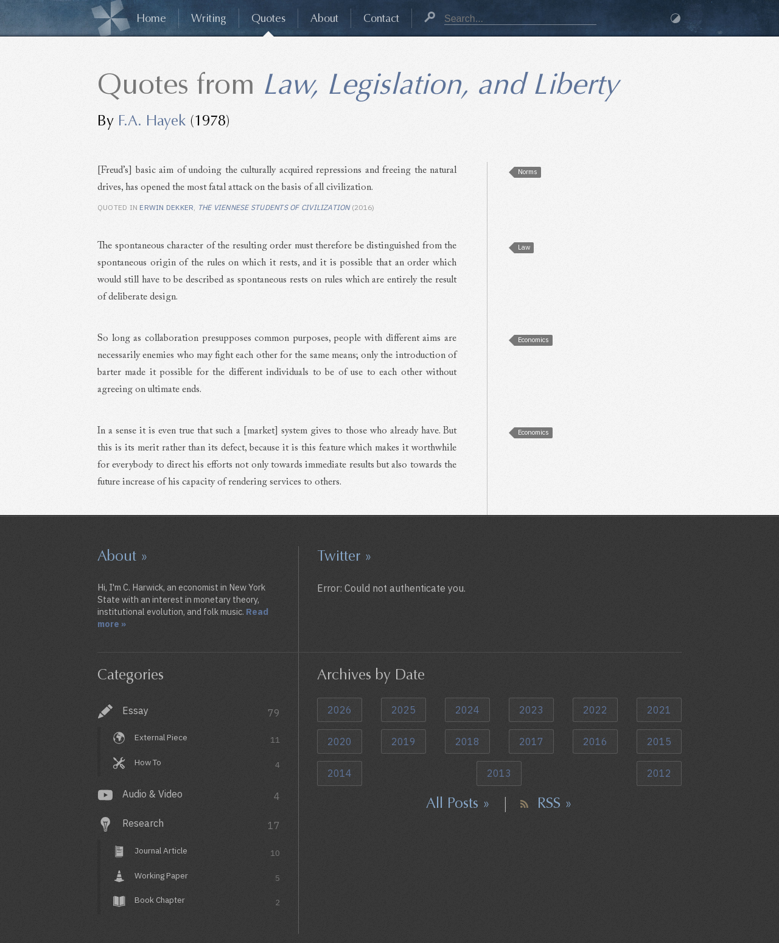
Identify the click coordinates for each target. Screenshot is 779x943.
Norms (527, 171)
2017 (531, 741)
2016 (595, 741)
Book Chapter (206, 902)
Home (151, 18)
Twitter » (344, 555)
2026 (339, 710)
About (324, 18)
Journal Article (206, 852)
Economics (533, 339)
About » (122, 555)
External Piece (206, 739)
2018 (467, 741)
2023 (531, 710)
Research (201, 824)
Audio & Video (201, 795)
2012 (659, 773)
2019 (403, 741)
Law (524, 247)
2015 (659, 741)
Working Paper (206, 877)
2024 (467, 710)
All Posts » (458, 803)
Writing (208, 18)
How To (206, 764)
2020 (339, 741)
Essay (201, 712)
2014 (339, 773)
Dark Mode (675, 18)
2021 (659, 710)
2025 (403, 710)
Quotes (268, 18)
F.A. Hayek (152, 120)
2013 (499, 773)
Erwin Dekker (166, 207)
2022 (595, 710)
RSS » (554, 803)
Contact (381, 18)
